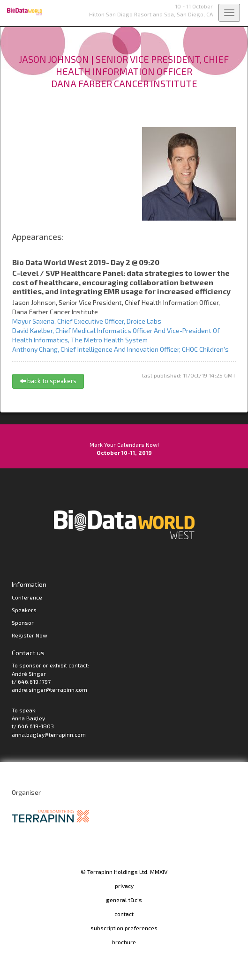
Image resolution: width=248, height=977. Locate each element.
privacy (124, 885)
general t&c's (124, 899)
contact (124, 913)
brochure (124, 942)
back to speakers (48, 381)
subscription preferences (124, 928)
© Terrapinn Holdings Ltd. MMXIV (124, 871)
